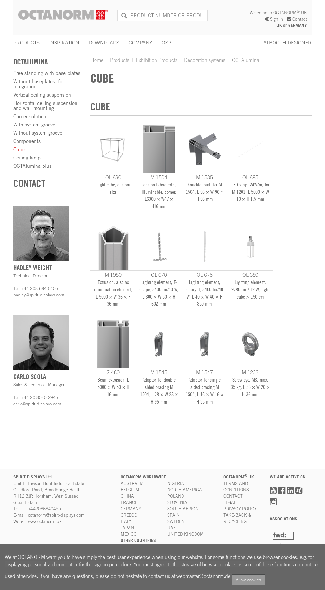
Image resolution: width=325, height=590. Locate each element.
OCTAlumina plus (32, 166)
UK (279, 25)
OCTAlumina (245, 60)
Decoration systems (204, 60)
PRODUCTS (26, 42)
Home (96, 60)
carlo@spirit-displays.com (37, 403)
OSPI (167, 42)
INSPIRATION (64, 42)
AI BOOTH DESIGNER (287, 42)
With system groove (34, 124)
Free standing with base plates (46, 73)
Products (119, 60)
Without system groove (37, 133)
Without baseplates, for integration (38, 84)
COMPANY (140, 42)
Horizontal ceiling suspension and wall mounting (45, 105)
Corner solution (29, 116)
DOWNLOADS (104, 42)
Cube (19, 149)
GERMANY (297, 25)
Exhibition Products (156, 60)
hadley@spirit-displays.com (38, 294)
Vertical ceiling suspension (42, 95)
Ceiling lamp (27, 157)
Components (27, 141)
